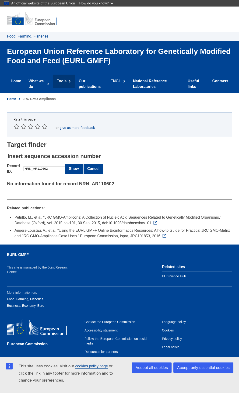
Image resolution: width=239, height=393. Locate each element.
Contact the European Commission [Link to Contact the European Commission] (109, 316)
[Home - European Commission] (35, 19)
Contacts (220, 81)
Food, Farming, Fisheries (28, 36)
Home (16, 81)
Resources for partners (101, 346)
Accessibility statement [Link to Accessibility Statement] (101, 325)
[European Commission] (41, 323)
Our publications (91, 81)
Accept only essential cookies (203, 367)
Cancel (93, 163)
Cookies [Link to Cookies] (168, 325)
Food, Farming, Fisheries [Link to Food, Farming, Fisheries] (25, 293)
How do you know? (96, 3)
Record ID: (13, 163)
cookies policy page (91, 366)
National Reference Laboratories (151, 81)
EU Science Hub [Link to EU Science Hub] (174, 270)
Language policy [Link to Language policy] (174, 316)
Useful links (192, 81)
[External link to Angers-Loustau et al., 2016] (165, 230)
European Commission (27, 338)
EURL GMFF (18, 249)
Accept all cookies (152, 367)
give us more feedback (77, 122)
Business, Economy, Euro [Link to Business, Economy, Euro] (25, 300)
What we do (40, 81)
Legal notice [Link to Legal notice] (171, 341)
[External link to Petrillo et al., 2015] (156, 217)
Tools (65, 81)
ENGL (119, 81)
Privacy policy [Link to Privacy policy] (172, 333)
